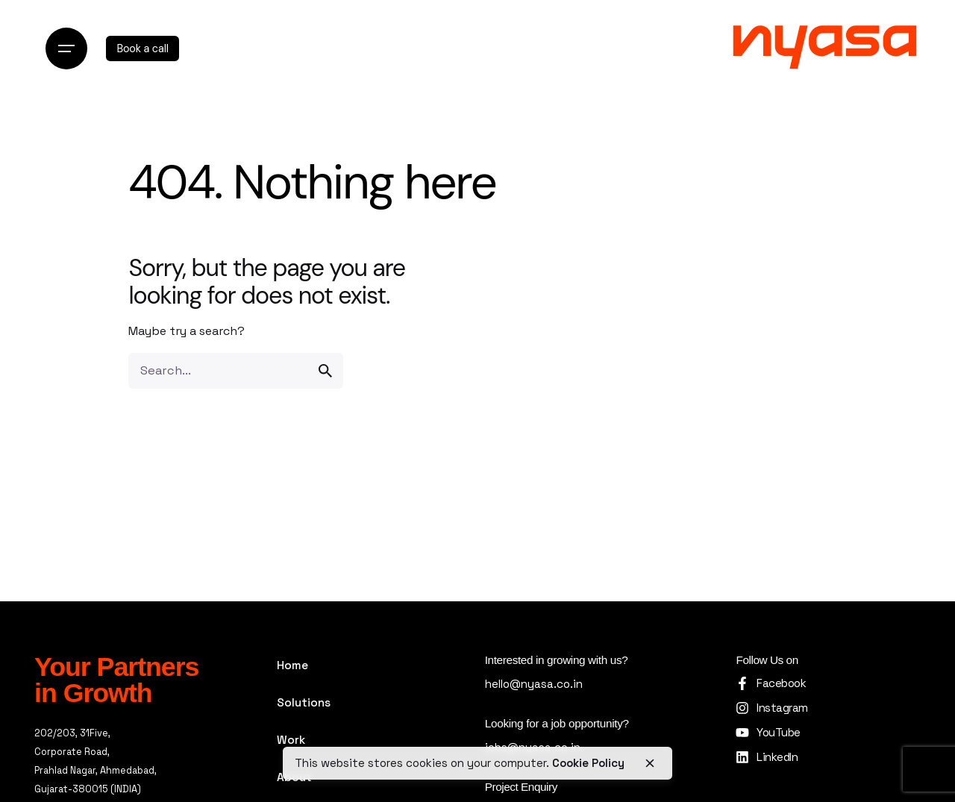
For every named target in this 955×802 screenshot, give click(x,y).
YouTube (778, 732)
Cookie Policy (588, 763)
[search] (325, 371)
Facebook (781, 683)
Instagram (782, 708)
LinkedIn (777, 757)
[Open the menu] (66, 48)
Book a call (142, 48)
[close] (650, 763)
